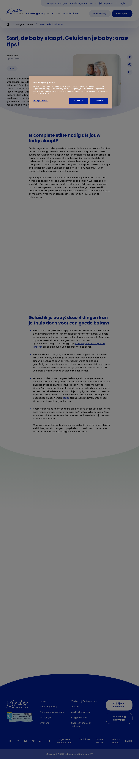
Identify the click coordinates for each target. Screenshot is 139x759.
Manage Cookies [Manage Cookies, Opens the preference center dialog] (40, 101)
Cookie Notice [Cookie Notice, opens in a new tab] (43, 93)
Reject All (78, 101)
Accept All (98, 101)
